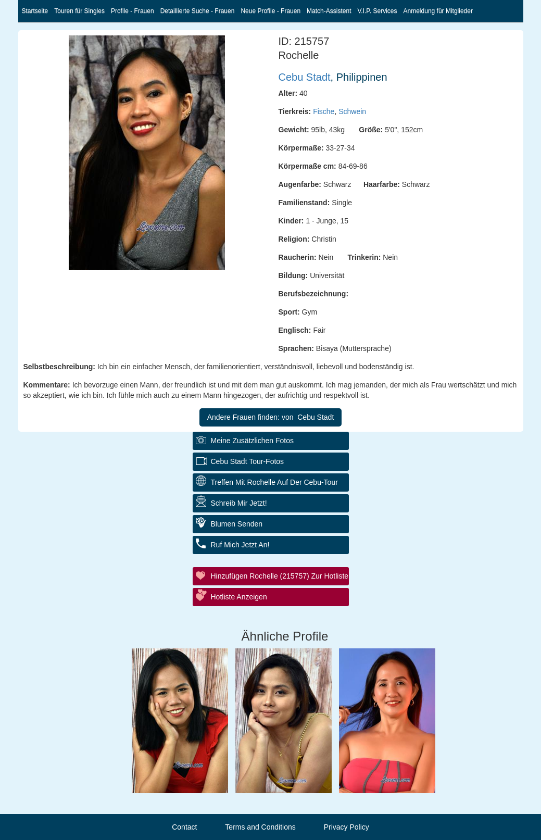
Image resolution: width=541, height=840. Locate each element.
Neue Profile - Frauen (270, 11)
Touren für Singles (79, 11)
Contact (184, 827)
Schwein (352, 111)
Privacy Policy (346, 827)
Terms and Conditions (260, 827)
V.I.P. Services (377, 11)
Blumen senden (237, 524)
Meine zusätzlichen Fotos (252, 440)
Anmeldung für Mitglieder (438, 11)
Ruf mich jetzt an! (240, 545)
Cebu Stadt (305, 77)
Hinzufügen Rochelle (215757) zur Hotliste (280, 576)
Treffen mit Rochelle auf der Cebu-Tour (274, 482)
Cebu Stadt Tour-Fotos (247, 461)
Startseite (35, 11)
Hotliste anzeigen (239, 597)
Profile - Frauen (132, 11)
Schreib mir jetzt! (239, 503)
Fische (323, 111)
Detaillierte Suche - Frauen (197, 11)
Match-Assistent (329, 11)
